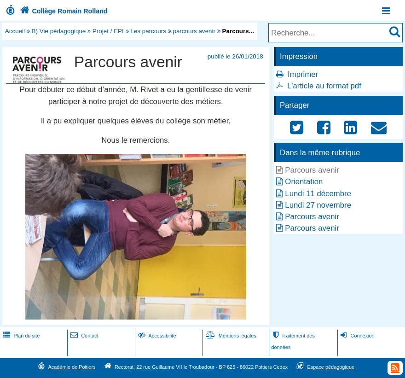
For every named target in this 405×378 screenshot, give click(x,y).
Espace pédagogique (331, 366)
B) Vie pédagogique (59, 31)
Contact (83, 335)
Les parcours (148, 31)
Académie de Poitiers (71, 366)
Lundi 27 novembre (318, 205)
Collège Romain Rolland (63, 11)
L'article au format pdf (324, 85)
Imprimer (303, 74)
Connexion (356, 335)
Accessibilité (156, 335)
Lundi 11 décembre (318, 193)
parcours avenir (194, 31)
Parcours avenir (312, 216)
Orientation (304, 181)
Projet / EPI (108, 31)
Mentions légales (230, 335)
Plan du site (20, 335)
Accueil (15, 31)
